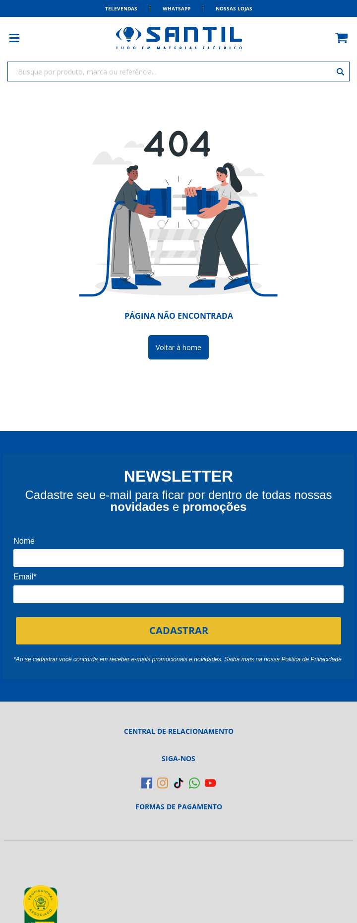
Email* (24, 576)
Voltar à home (178, 347)
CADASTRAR (178, 630)
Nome (24, 541)
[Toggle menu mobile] (19, 38)
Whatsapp (176, 8)
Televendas (121, 8)
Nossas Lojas (234, 8)
